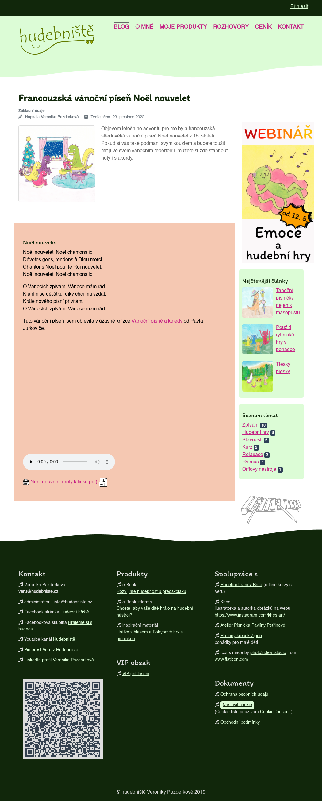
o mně (144, 27)
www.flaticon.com (231, 659)
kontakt (291, 27)
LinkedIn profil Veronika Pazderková (59, 660)
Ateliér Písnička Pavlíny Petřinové (252, 625)
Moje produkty (183, 27)
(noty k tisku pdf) (65, 482)
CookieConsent (275, 712)
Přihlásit (299, 6)
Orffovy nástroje (259, 469)
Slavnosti (252, 440)
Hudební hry (255, 432)
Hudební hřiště (74, 612)
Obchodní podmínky (240, 722)
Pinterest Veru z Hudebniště (51, 650)
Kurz (247, 447)
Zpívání (250, 425)
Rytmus (250, 462)
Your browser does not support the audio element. (69, 462)
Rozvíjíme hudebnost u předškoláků (151, 592)
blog (121, 27)
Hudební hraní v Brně (241, 585)
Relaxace (252, 454)
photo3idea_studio (268, 653)
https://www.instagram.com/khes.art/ (250, 615)
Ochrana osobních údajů (244, 694)
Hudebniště (64, 639)
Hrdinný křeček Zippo (241, 636)
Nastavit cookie (237, 705)
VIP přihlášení (135, 674)
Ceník (263, 27)
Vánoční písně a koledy (157, 321)
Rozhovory (231, 27)
